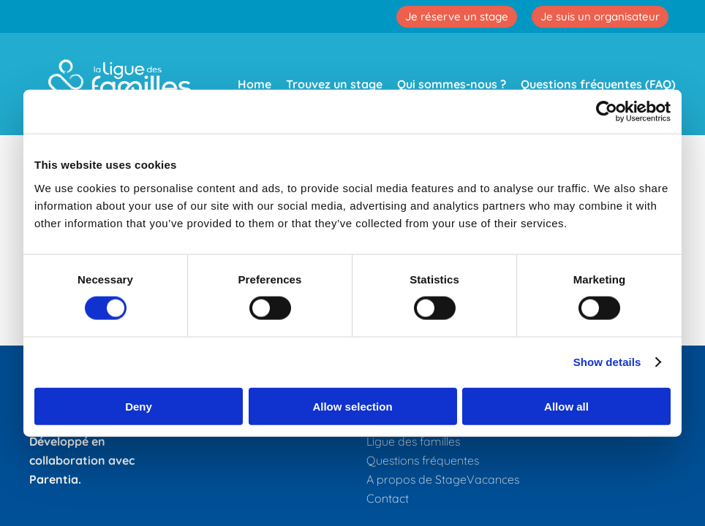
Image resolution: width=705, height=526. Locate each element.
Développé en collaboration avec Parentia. (82, 460)
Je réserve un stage (456, 16)
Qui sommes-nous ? (451, 84)
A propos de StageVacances (442, 479)
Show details (607, 362)
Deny (138, 406)
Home (254, 84)
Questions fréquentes (422, 460)
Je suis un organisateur (600, 16)
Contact (387, 498)
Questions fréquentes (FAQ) (598, 84)
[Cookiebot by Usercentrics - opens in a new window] (607, 112)
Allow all (566, 406)
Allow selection (352, 406)
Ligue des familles (413, 441)
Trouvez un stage (334, 84)
